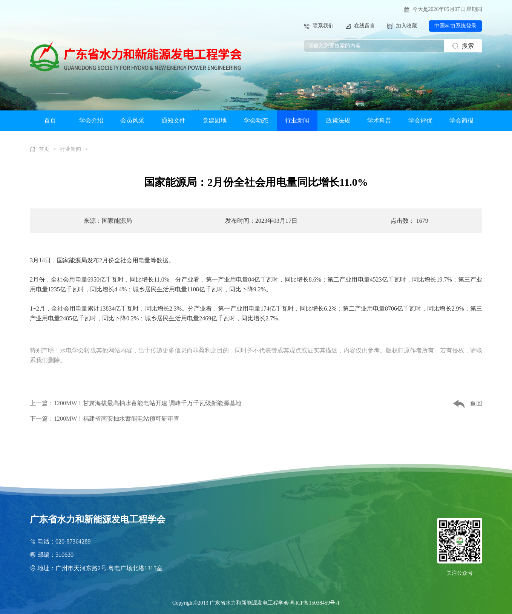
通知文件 (173, 120)
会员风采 (132, 120)
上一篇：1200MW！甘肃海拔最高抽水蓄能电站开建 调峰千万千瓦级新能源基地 (135, 403)
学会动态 (256, 120)
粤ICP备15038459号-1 (314, 603)
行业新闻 (297, 120)
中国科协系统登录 (455, 26)
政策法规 (338, 120)
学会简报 (461, 120)
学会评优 (420, 120)
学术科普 (379, 120)
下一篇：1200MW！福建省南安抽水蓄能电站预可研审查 (104, 418)
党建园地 (214, 120)
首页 (50, 120)
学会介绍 (91, 120)
